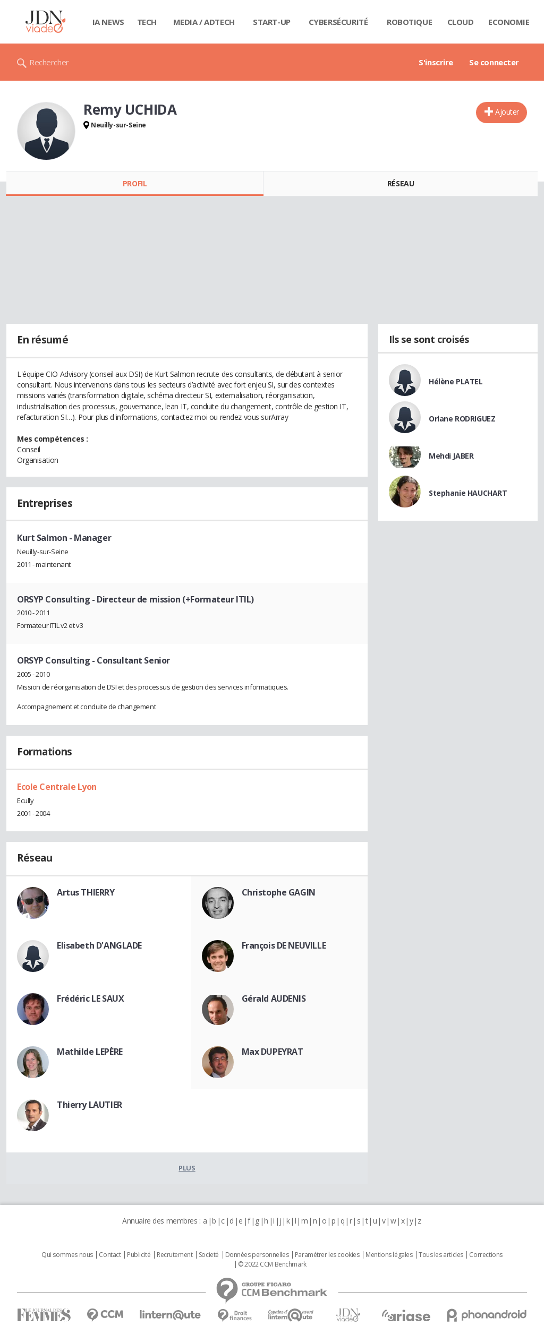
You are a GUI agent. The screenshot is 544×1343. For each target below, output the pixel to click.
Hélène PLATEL (456, 381)
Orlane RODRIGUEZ (462, 419)
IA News (108, 21)
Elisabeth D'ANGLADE (99, 945)
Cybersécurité (338, 21)
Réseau (400, 183)
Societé (209, 1255)
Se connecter (494, 62)
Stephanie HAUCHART (468, 493)
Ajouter (507, 112)
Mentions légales (389, 1255)
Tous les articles (441, 1255)
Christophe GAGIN (279, 892)
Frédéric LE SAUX (90, 998)
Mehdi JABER (451, 456)
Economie (509, 21)
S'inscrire (436, 62)
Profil (135, 183)
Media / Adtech (204, 21)
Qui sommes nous (67, 1255)
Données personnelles (257, 1255)
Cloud (460, 21)
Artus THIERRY (86, 892)
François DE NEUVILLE (284, 945)
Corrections (485, 1255)
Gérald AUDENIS (274, 998)
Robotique (409, 21)
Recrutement (174, 1255)
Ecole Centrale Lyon (57, 787)
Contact (110, 1255)
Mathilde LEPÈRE (90, 1051)
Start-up (272, 21)
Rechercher (49, 62)
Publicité (138, 1255)
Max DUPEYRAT (272, 1051)
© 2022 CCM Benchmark (272, 1264)
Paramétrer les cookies (327, 1255)
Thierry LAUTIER (89, 1104)
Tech (147, 21)
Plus (186, 1168)
